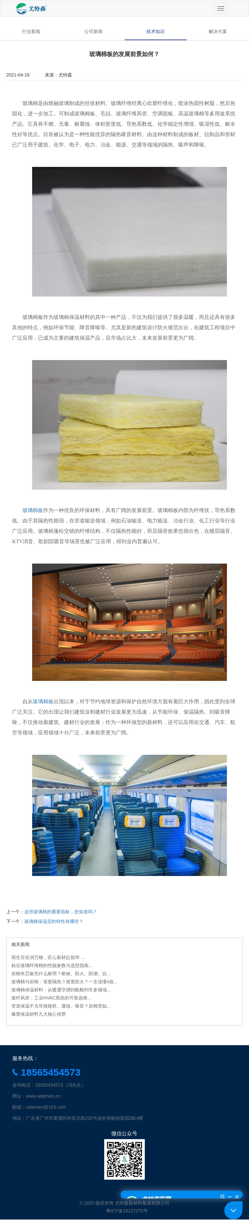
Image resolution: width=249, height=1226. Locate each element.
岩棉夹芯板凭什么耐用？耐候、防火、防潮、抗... (61, 973)
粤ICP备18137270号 (127, 1210)
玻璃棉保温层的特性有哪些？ (53, 921)
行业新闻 (31, 31)
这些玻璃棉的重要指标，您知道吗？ (60, 911)
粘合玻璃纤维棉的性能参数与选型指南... (52, 965)
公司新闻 (93, 31)
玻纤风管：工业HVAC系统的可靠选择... (51, 997)
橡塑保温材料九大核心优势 (38, 1014)
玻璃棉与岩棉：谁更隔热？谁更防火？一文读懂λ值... (64, 981)
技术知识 (155, 31)
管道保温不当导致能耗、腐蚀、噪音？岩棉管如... (61, 1006)
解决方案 (218, 31)
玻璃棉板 (43, 701)
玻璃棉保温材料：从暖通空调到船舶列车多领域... (61, 989)
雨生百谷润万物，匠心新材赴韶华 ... (48, 957)
